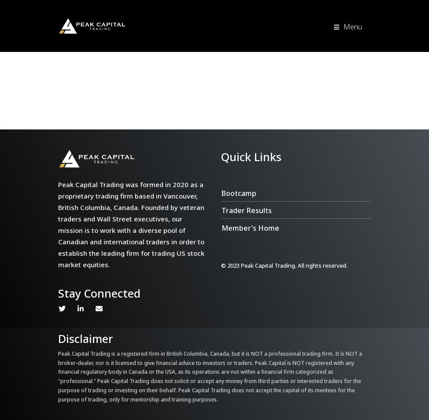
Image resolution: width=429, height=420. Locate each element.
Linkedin (81, 309)
